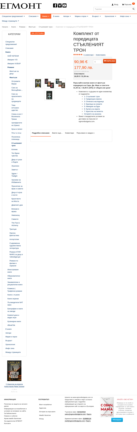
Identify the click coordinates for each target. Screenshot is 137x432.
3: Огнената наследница (94, 101)
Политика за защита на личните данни (15, 405)
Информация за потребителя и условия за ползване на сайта (15, 410)
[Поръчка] (128, 4)
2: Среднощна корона (93, 99)
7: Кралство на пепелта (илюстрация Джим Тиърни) (14, 385)
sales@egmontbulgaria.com (75, 414)
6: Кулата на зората (92, 109)
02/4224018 (81, 412)
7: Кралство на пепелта (93, 111)
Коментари (69, 133)
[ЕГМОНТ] (21, 5)
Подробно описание (40, 133)
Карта (89, 414)
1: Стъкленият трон (92, 97)
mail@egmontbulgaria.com (75, 421)
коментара (88, 55)
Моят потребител (45, 404)
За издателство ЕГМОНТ (13, 421)
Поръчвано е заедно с (85, 133)
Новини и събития (10, 416)
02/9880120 (87, 418)
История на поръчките (47, 411)
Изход (41, 419)
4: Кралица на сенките (93, 104)
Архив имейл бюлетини (12, 418)
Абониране (117, 420)
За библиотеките (10, 413)
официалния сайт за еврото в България (79, 406)
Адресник (42, 408)
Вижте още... (57, 133)
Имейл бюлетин (45, 415)
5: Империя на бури (92, 106)
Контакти (7, 423)
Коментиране (100, 55)
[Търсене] (133, 9)
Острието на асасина (92, 114)
